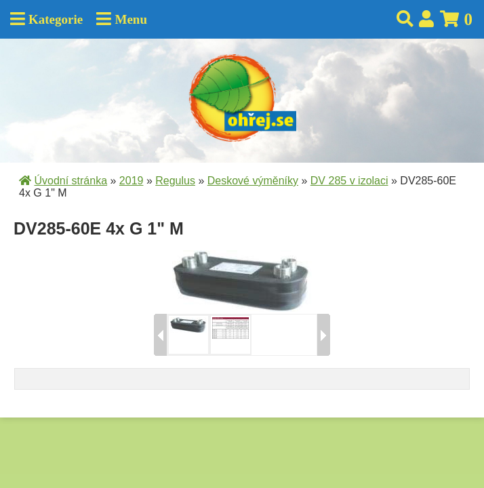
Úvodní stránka (70, 180)
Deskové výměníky (252, 180)
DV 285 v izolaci (349, 180)
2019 (131, 180)
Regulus (175, 180)
